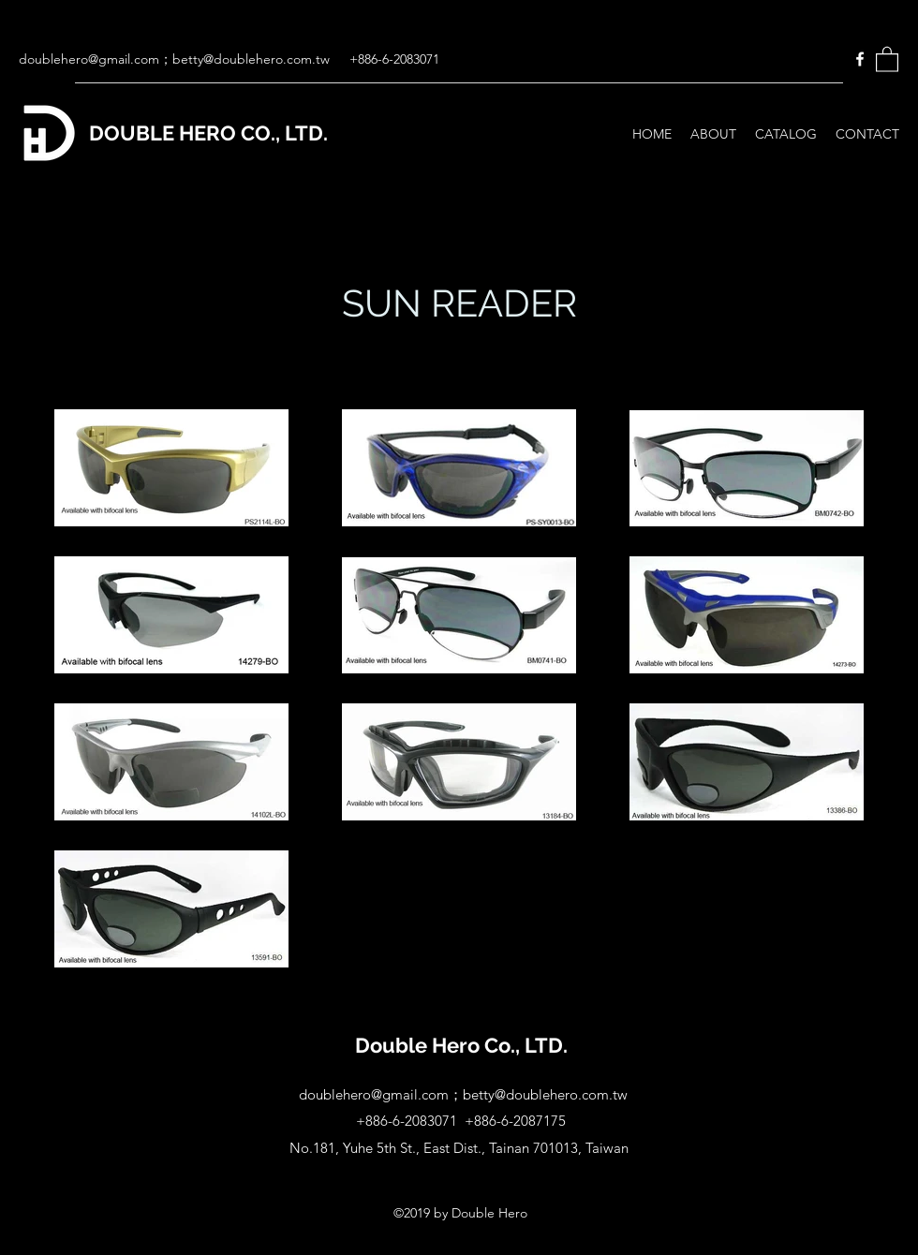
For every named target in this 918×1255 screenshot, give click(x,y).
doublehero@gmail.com (89, 59)
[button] (887, 58)
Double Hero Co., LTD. (461, 1045)
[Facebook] (860, 59)
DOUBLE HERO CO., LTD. (208, 133)
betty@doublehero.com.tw (251, 59)
